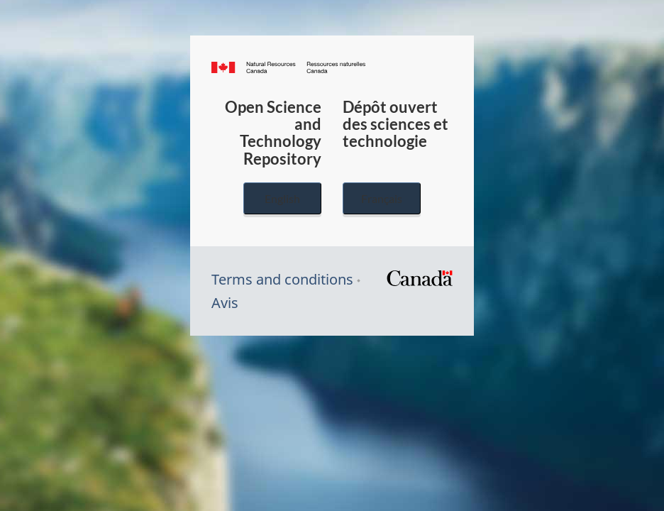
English (282, 198)
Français (381, 198)
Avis (224, 302)
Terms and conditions (282, 279)
